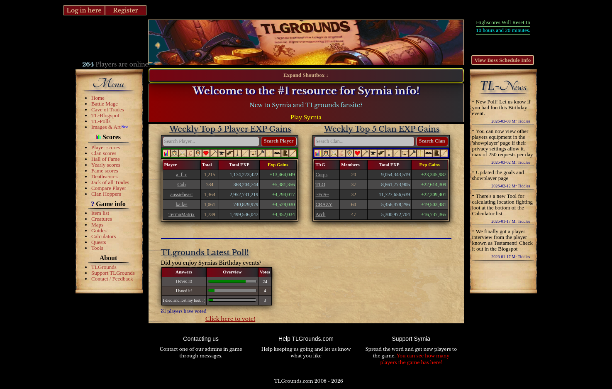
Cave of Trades (107, 109)
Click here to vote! (230, 319)
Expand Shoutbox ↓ (306, 75)
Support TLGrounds (113, 273)
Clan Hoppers (106, 194)
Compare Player (108, 188)
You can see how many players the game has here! (414, 359)
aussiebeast (182, 194)
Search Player (278, 141)
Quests (98, 242)
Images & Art (106, 127)
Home (98, 98)
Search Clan (432, 141)
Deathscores (104, 176)
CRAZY (324, 204)
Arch (321, 214)
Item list (100, 213)
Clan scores (103, 153)
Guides (99, 230)
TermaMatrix (181, 214)
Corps (322, 174)
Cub (182, 184)
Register (125, 10)
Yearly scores (105, 165)
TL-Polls (100, 121)
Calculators (103, 236)
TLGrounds (104, 267)
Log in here (83, 10)
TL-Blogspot (105, 115)
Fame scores (104, 170)
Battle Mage (104, 104)
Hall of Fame (105, 159)
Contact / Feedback (112, 279)
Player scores (105, 147)
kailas (182, 204)
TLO (320, 184)
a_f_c (181, 174)
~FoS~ (322, 194)
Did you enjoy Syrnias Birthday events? (211, 263)
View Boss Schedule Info (503, 60)
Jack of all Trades (110, 182)
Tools (97, 248)
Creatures (101, 219)
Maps (97, 225)
